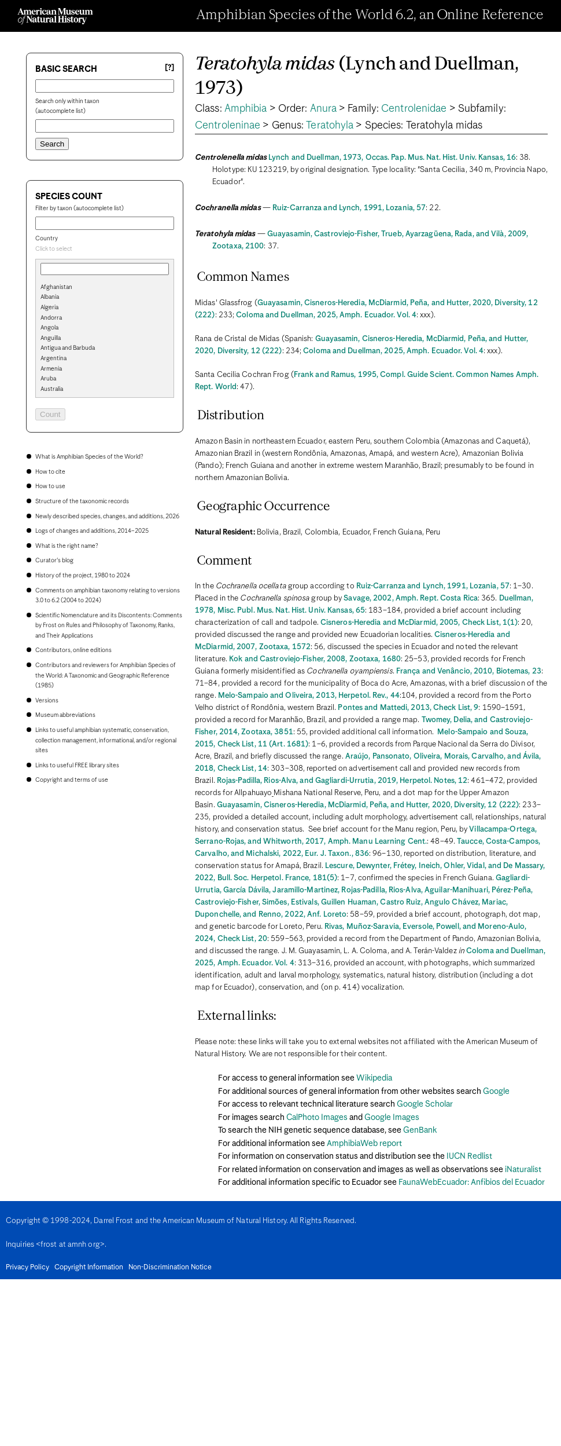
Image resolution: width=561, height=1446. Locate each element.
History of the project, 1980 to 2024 (82, 576)
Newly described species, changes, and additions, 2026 (107, 516)
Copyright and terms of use (71, 780)
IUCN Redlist (469, 1156)
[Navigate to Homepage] (55, 16)
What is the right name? (66, 546)
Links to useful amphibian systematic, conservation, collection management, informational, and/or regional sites (105, 740)
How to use (50, 486)
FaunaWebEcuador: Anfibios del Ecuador (471, 1182)
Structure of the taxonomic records (82, 501)
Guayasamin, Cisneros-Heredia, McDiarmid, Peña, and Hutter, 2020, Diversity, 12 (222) (368, 805)
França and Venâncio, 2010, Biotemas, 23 (468, 671)
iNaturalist (523, 1170)
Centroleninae (227, 125)
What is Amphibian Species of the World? (89, 457)
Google (496, 1092)
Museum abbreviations (65, 715)
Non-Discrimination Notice (170, 1267)
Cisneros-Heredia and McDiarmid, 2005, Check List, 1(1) (419, 623)
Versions (46, 701)
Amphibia (245, 109)
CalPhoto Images (317, 1118)
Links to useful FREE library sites (77, 765)
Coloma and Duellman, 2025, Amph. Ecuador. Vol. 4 (326, 315)
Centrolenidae (413, 109)
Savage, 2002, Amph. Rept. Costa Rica (411, 598)
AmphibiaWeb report (364, 1144)
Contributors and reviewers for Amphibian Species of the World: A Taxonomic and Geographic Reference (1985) (105, 675)
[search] (104, 306)
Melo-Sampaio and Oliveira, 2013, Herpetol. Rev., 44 (309, 696)
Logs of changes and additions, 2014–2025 (92, 531)
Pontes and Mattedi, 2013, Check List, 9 (408, 708)
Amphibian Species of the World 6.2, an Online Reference (370, 15)
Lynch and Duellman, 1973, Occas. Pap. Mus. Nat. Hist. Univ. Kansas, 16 (392, 158)
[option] (109, 288)
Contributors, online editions (73, 650)
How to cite (50, 472)
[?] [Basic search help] (169, 68)
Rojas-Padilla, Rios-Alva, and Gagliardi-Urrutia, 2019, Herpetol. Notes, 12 (342, 781)
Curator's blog (54, 560)
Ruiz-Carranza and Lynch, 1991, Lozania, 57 (349, 208)
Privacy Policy (27, 1267)
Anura (323, 109)
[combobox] (104, 249)
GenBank (420, 1130)
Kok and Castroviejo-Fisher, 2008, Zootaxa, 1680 (315, 659)
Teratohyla (329, 125)
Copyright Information (88, 1267)
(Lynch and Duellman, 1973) (357, 76)
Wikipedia (374, 1078)
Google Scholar (425, 1104)
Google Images (391, 1118)
